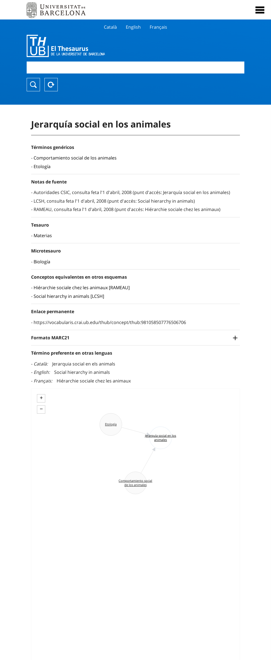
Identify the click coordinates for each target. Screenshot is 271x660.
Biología (42, 262)
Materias (43, 235)
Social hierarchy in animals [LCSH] (69, 296)
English (133, 27)
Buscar (33, 84)
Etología (42, 166)
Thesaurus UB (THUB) (103, 46)
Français (158, 27)
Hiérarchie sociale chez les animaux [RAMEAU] (82, 287)
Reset (51, 84)
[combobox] (135, 67)
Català (110, 27)
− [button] (41, 409)
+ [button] (41, 397)
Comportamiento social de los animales (75, 158)
